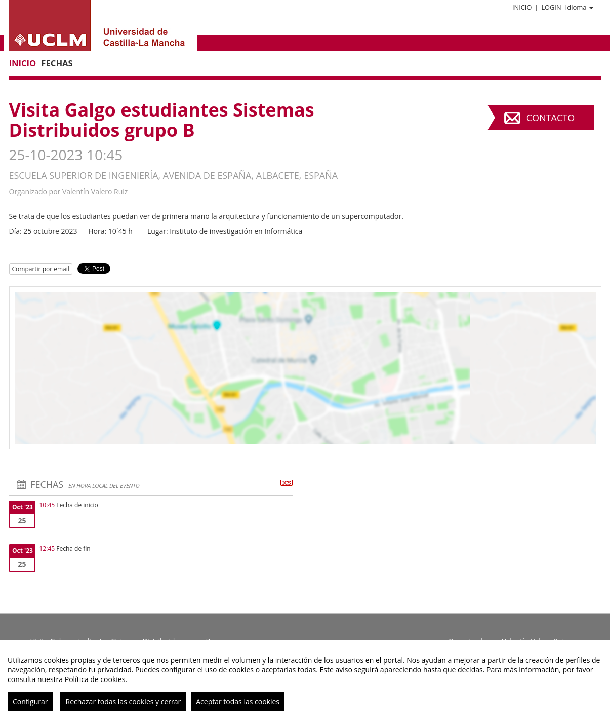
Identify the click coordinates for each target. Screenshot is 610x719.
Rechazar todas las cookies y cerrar (123, 701)
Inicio (522, 7)
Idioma (579, 7)
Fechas (56, 63)
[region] (305, 679)
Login (551, 7)
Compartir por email (40, 268)
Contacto (550, 117)
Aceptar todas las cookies (237, 701)
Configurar (30, 701)
